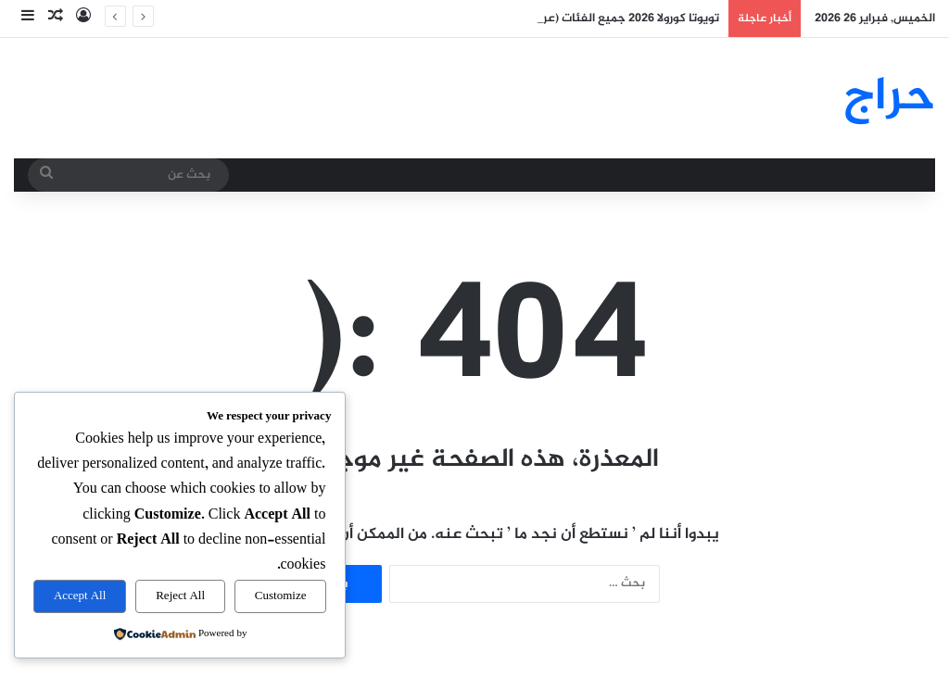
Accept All (80, 596)
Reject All (180, 596)
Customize (281, 596)
